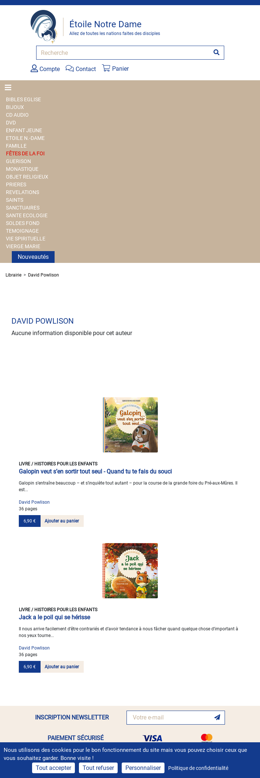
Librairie (13, 275)
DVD (11, 123)
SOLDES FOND (22, 223)
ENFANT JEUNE (24, 130)
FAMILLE (16, 146)
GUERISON (18, 161)
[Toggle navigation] (10, 87)
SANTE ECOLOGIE (27, 215)
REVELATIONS (22, 192)
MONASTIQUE (22, 169)
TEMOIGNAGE (22, 231)
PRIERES (16, 184)
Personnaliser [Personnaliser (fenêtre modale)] (143, 767)
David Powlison (43, 275)
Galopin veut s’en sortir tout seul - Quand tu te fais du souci (95, 471)
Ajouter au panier (62, 521)
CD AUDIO (17, 115)
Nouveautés (33, 256)
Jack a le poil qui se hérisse (54, 617)
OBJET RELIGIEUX (27, 177)
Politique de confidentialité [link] (198, 768)
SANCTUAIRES (22, 208)
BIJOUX (15, 107)
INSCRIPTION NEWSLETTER (72, 717)
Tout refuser (98, 767)
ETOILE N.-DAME (25, 138)
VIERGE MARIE (23, 246)
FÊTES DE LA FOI (25, 153)
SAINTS (14, 200)
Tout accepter (53, 767)
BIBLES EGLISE (23, 99)
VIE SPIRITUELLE (25, 239)
